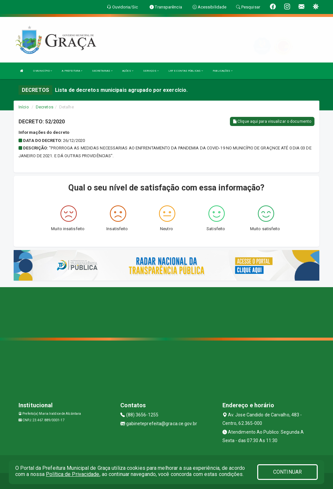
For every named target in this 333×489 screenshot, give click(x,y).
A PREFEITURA (72, 70)
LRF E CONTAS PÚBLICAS (185, 70)
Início (24, 107)
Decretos (44, 107)
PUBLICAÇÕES (223, 70)
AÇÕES (127, 70)
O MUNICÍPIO (42, 70)
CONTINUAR (287, 472)
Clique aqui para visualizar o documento (272, 121)
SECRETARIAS (102, 70)
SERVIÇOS (151, 70)
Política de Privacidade (72, 474)
